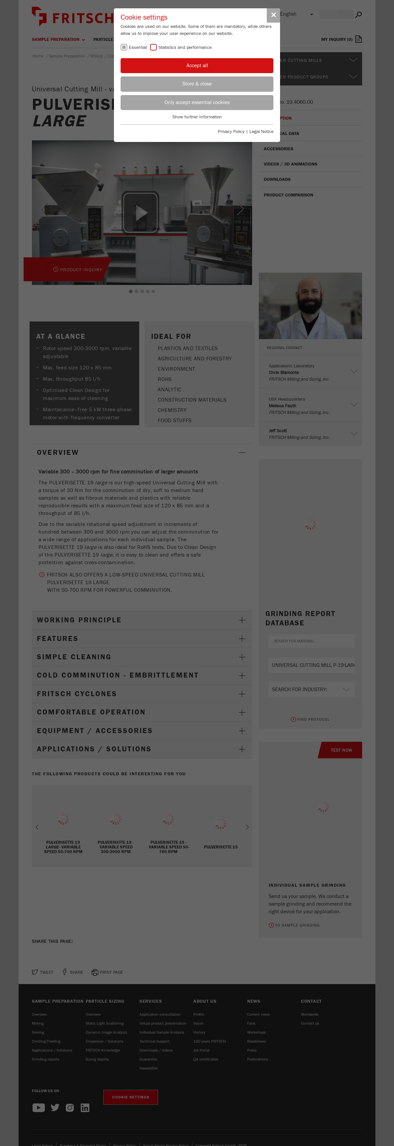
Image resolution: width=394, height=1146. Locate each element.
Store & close (197, 84)
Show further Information (197, 117)
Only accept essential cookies (197, 102)
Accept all (197, 65)
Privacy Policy (231, 131)
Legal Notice (261, 131)
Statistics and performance (185, 47)
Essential (138, 47)
